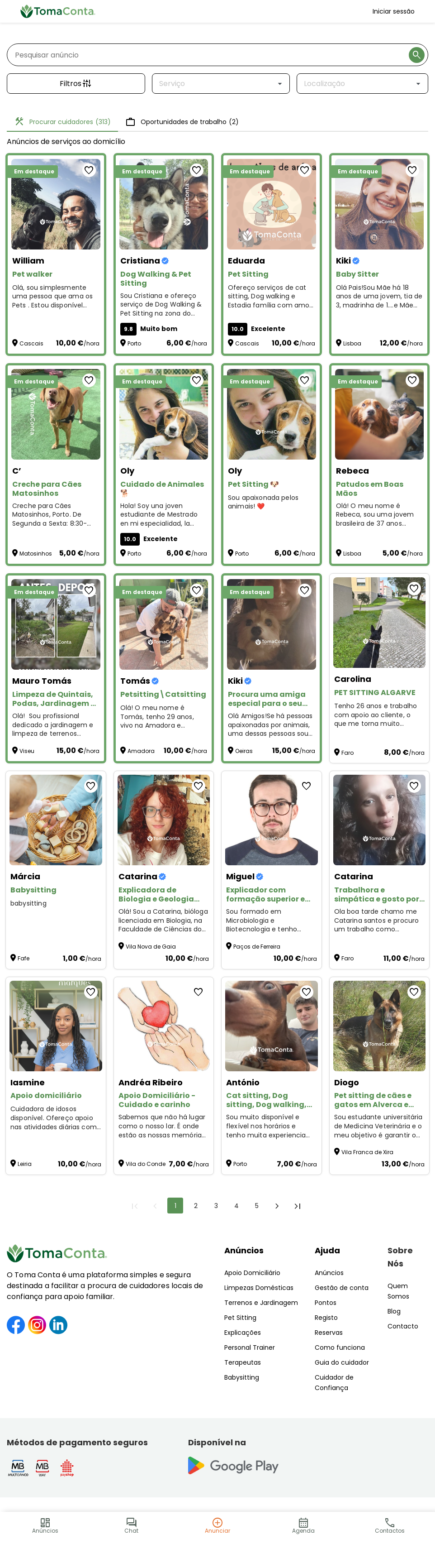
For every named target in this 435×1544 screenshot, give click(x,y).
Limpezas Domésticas (258, 1287)
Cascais (31, 343)
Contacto (403, 1326)
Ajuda (327, 1250)
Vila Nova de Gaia (151, 946)
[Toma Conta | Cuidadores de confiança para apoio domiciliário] (57, 11)
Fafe (23, 958)
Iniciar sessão (394, 11)
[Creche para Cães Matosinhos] (55, 414)
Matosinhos (35, 553)
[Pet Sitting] (271, 204)
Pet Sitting (240, 1317)
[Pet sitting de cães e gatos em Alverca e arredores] (379, 1026)
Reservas (329, 1332)
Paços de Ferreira (256, 946)
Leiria (25, 1164)
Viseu (26, 751)
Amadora (141, 751)
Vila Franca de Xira (367, 1152)
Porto (134, 343)
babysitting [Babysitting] (28, 903)
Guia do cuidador (342, 1362)
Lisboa (352, 343)
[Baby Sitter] (379, 204)
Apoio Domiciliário (252, 1272)
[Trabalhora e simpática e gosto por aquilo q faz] (379, 820)
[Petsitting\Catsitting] (163, 624)
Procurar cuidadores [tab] (62, 121)
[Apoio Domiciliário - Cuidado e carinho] (164, 1026)
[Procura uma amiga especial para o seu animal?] (271, 624)
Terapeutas (242, 1362)
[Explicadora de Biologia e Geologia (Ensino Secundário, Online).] (164, 820)
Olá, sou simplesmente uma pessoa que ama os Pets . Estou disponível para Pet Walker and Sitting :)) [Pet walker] (52, 296)
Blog (394, 1311)
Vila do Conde (145, 1164)
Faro (347, 753)
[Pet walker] (55, 204)
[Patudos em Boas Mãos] (379, 414)
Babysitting (241, 1377)
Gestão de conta (342, 1287)
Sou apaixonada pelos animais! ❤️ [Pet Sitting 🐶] (263, 502)
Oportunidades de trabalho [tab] (182, 121)
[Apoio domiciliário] (55, 1026)
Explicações (242, 1332)
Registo (326, 1317)
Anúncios (244, 1250)
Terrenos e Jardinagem (261, 1302)
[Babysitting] (55, 820)
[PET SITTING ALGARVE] (379, 622)
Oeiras (244, 751)
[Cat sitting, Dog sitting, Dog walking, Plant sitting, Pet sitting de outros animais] (271, 1026)
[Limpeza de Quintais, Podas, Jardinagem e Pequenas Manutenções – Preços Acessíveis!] (55, 624)
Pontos (325, 1302)
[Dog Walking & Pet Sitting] (163, 204)
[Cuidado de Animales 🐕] (163, 414)
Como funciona (340, 1347)
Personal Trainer (249, 1347)
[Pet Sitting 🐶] (271, 414)
